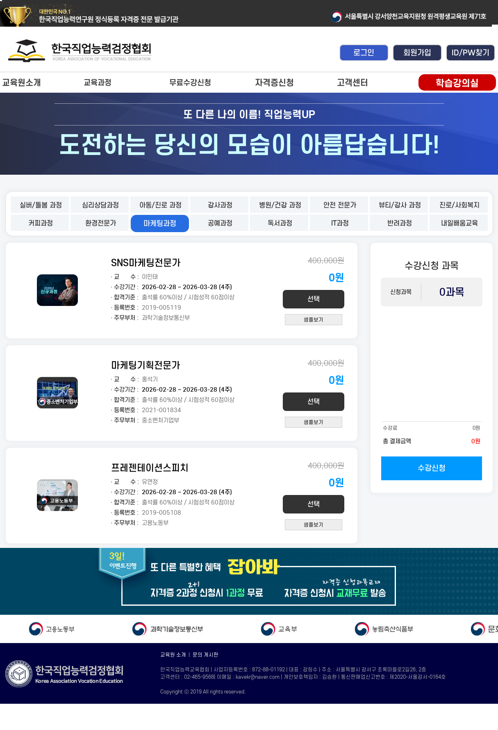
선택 (313, 299)
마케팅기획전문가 (145, 365)
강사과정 (220, 205)
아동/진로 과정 (160, 205)
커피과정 (40, 223)
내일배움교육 (459, 223)
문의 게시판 (205, 655)
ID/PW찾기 (470, 52)
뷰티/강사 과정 (400, 205)
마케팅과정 (159, 223)
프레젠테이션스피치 (150, 468)
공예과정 (220, 223)
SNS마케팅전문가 (145, 263)
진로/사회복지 (459, 205)
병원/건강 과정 (280, 205)
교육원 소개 (173, 655)
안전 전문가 (339, 205)
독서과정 (280, 223)
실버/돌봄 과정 (41, 205)
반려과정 (399, 223)
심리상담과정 (100, 205)
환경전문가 (100, 223)
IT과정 (340, 223)
